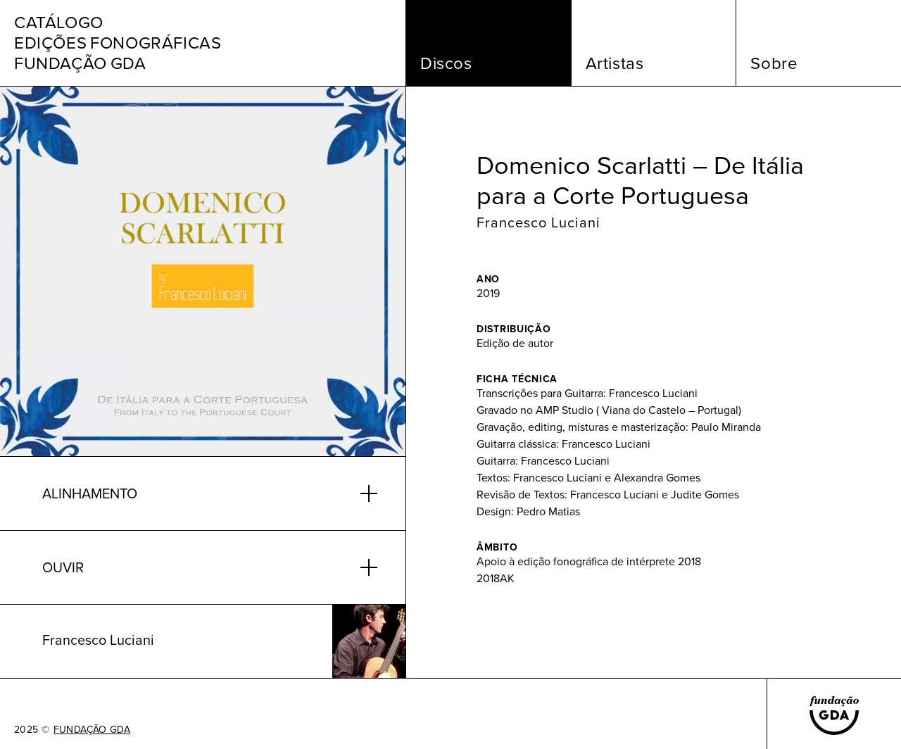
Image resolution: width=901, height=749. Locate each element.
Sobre (774, 63)
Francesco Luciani (538, 222)
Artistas (615, 63)
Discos (446, 63)
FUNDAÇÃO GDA (91, 730)
